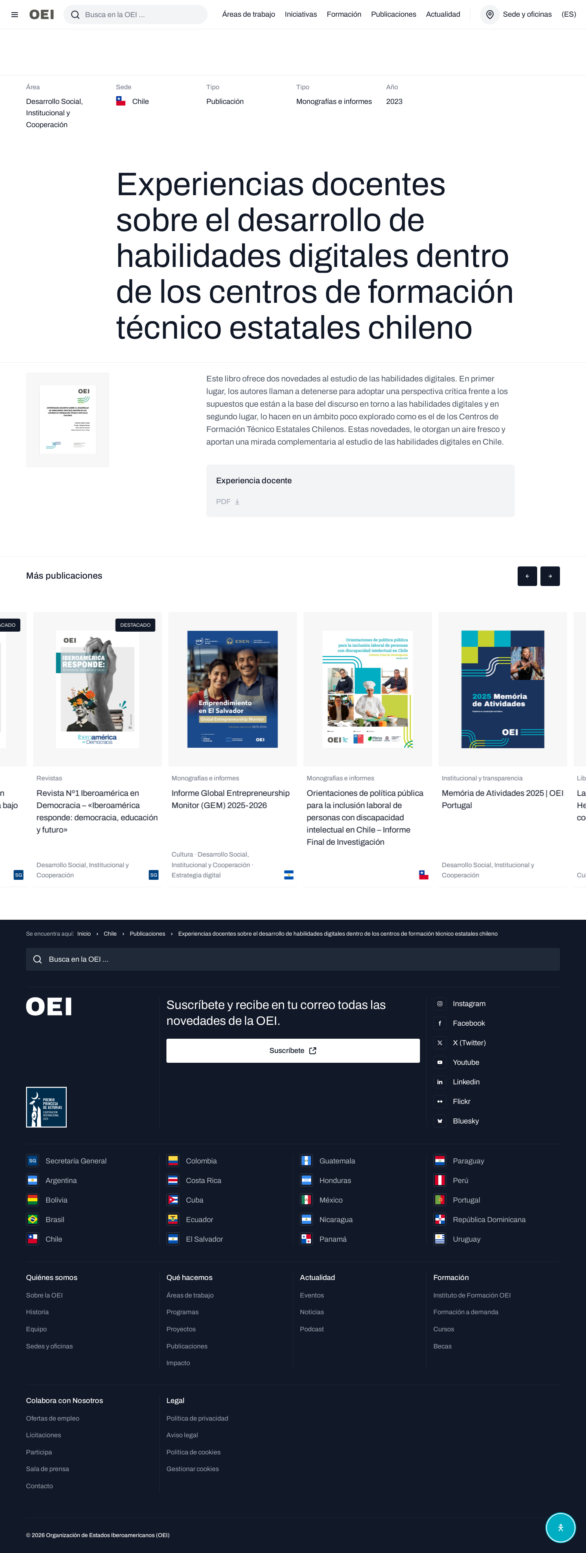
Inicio (84, 934)
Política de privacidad (197, 1418)
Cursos (443, 1329)
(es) (569, 14)
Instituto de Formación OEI (472, 1295)
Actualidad (443, 14)
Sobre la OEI (44, 1295)
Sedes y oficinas (49, 1346)
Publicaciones (393, 14)
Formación (344, 14)
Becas (442, 1346)
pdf (228, 502)
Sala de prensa (47, 1468)
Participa (39, 1452)
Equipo (36, 1329)
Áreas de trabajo (248, 14)
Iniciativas (301, 14)
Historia (37, 1311)
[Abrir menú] (15, 15)
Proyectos (181, 1329)
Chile (110, 934)
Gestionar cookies (192, 1468)
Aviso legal (182, 1435)
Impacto (178, 1362)
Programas (182, 1311)
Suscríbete (293, 1051)
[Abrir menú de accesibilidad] (560, 1527)
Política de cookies (193, 1452)
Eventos (312, 1295)
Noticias (312, 1311)
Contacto (39, 1486)
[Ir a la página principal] (41, 14)
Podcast (312, 1329)
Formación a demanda (466, 1311)
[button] (527, 576)
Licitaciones (43, 1435)
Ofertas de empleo (52, 1418)
